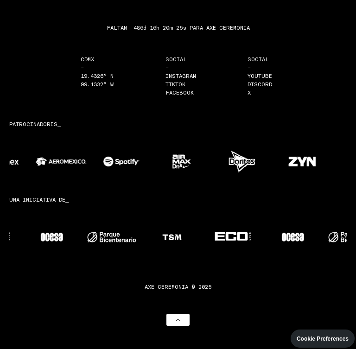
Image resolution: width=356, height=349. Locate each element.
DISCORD (260, 84)
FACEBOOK (179, 92)
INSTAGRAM (180, 75)
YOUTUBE (260, 75)
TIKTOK (175, 84)
